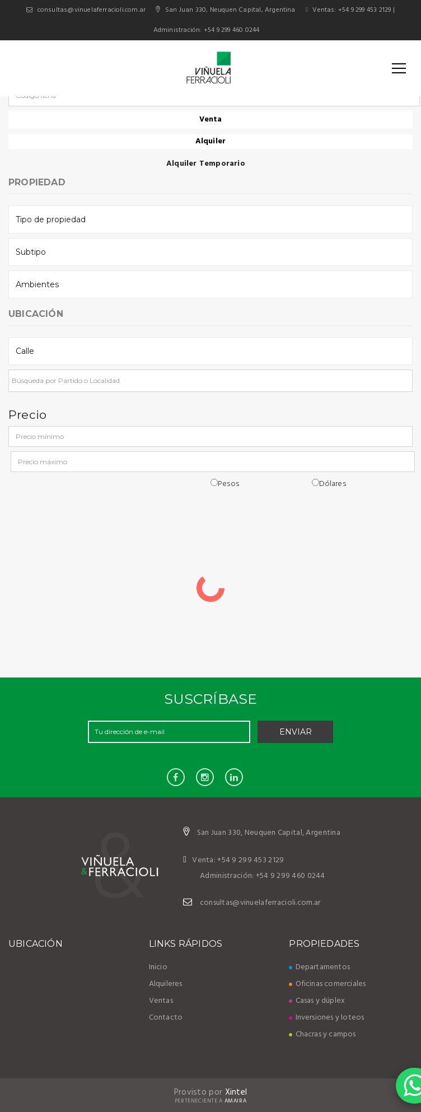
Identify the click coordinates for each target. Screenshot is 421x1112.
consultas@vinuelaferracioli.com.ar (92, 10)
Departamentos (319, 967)
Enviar (295, 732)
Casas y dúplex (317, 1000)
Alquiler (210, 141)
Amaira (235, 1100)
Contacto (166, 1017)
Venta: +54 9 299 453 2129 (233, 860)
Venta (210, 119)
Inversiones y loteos (326, 1017)
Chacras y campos (322, 1034)
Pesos (224, 484)
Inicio (158, 967)
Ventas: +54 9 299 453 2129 (348, 10)
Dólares (329, 484)
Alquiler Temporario (210, 163)
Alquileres (166, 984)
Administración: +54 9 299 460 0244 (206, 30)
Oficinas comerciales (327, 984)
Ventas (161, 1000)
